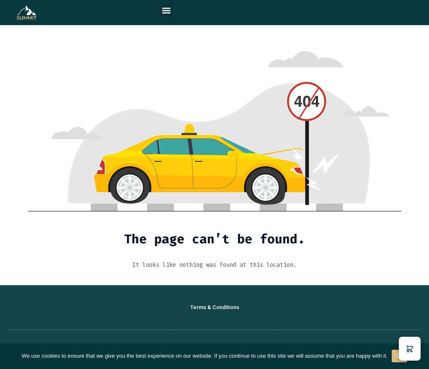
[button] (166, 11)
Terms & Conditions (214, 307)
